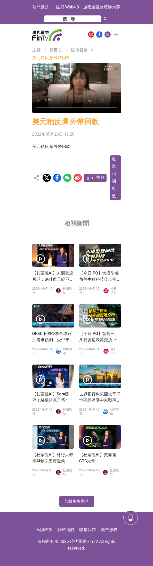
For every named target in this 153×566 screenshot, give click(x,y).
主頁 (36, 50)
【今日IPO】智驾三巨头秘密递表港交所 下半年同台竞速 (99, 337)
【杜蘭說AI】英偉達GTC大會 (97, 457)
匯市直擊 (79, 50)
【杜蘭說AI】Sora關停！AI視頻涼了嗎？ (50, 397)
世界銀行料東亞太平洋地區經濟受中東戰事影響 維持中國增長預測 (99, 397)
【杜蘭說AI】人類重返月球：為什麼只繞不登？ (52, 276)
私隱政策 (44, 529)
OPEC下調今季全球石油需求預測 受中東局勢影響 (53, 337)
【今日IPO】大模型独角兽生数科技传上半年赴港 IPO (99, 276)
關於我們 (66, 529)
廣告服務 (109, 529)
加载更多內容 (76, 501)
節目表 (56, 50)
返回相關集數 (114, 177)
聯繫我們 (87, 529)
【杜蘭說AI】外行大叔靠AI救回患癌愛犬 (52, 457)
